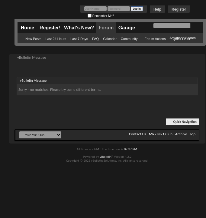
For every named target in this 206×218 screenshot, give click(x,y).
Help (157, 9)
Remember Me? (101, 16)
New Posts (33, 39)
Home (27, 27)
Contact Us (137, 134)
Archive (181, 134)
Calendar (110, 39)
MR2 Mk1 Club (160, 134)
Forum (106, 27)
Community (129, 39)
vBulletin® (106, 157)
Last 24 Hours (56, 39)
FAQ (95, 39)
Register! (50, 27)
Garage (126, 27)
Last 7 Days (79, 39)
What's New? (79, 27)
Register (179, 9)
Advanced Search (182, 38)
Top (192, 134)
